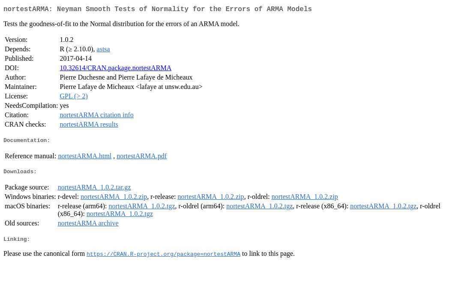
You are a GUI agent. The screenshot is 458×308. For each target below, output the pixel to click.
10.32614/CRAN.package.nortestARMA (115, 69)
